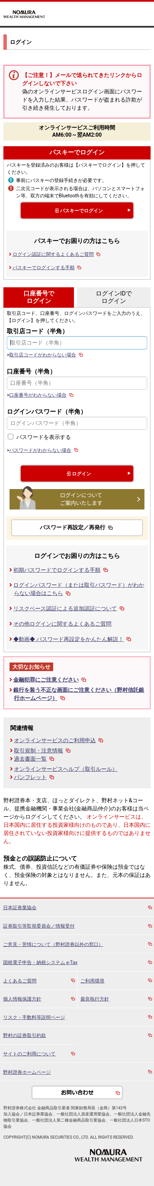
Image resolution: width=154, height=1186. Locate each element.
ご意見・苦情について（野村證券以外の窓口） (53, 944)
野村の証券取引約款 (24, 1035)
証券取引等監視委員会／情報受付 (39, 926)
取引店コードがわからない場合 (46, 355)
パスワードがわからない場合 (44, 450)
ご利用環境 (92, 981)
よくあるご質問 (19, 981)
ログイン (77, 473)
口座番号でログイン (39, 297)
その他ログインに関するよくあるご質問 (62, 624)
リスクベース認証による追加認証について (69, 608)
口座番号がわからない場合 (41, 395)
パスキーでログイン (77, 152)
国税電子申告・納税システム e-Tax (40, 962)
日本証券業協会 (19, 907)
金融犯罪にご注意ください (50, 679)
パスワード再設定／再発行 (77, 527)
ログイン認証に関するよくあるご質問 (57, 254)
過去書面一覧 (35, 759)
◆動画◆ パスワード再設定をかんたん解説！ (73, 639)
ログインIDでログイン (114, 297)
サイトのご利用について (29, 1053)
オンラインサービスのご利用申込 (59, 740)
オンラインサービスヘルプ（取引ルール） (66, 769)
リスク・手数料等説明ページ (34, 1017)
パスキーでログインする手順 (47, 267)
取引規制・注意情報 (43, 750)
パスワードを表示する (43, 437)
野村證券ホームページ (27, 1072)
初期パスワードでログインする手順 (61, 570)
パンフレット (35, 777)
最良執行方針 (94, 999)
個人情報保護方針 (22, 999)
